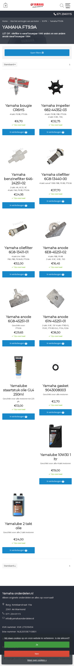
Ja (37, 644)
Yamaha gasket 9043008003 (55, 388)
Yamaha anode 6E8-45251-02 (55, 250)
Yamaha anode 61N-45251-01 (55, 319)
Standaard (10, 64)
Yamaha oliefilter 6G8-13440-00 (55, 177)
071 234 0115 (64, 14)
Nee (37, 654)
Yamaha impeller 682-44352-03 (55, 108)
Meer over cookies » (37, 660)
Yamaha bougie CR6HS (18, 108)
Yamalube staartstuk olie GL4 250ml (18, 390)
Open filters (37, 52)
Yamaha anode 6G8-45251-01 (18, 319)
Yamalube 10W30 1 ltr (55, 457)
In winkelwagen (18, 132)
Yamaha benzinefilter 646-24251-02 (18, 179)
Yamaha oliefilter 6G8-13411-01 (18, 250)
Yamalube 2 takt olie (18, 526)
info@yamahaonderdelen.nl (20, 618)
